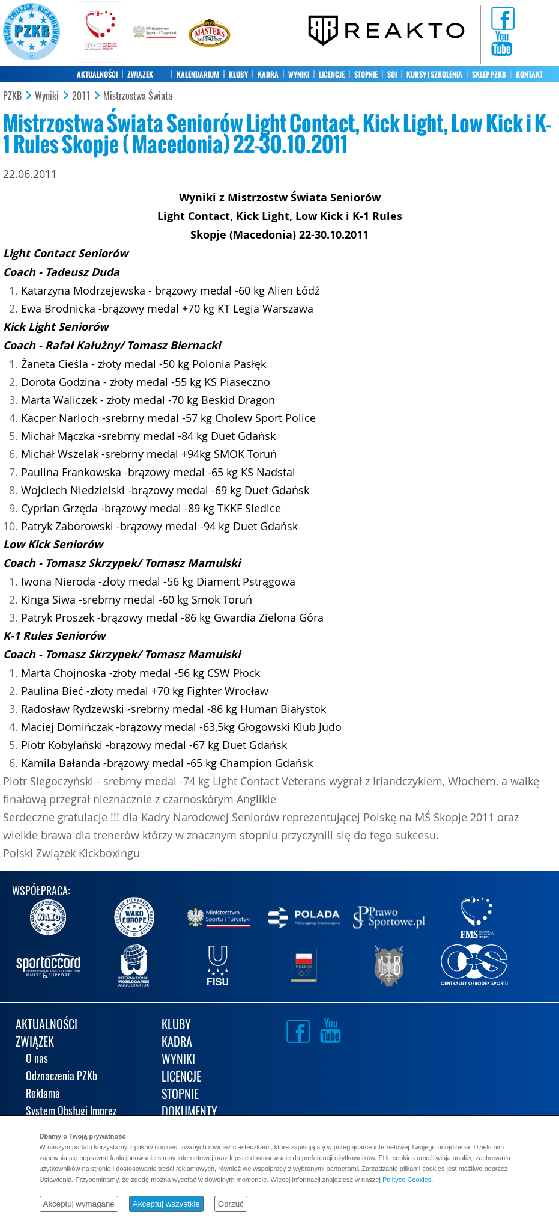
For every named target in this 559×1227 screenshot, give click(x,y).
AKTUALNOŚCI (97, 74)
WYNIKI (298, 74)
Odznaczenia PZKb (61, 1077)
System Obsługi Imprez (71, 1112)
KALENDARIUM (198, 74)
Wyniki (47, 96)
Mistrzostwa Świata (137, 96)
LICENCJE (332, 74)
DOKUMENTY (189, 1112)
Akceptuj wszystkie (166, 1203)
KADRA (268, 74)
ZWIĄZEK (140, 74)
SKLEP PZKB (489, 74)
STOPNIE (366, 74)
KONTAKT (529, 74)
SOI (392, 74)
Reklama (43, 1094)
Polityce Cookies (406, 1179)
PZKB (12, 96)
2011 (81, 96)
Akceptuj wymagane (79, 1203)
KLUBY (238, 74)
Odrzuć (231, 1203)
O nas (37, 1059)
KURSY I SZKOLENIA (434, 74)
